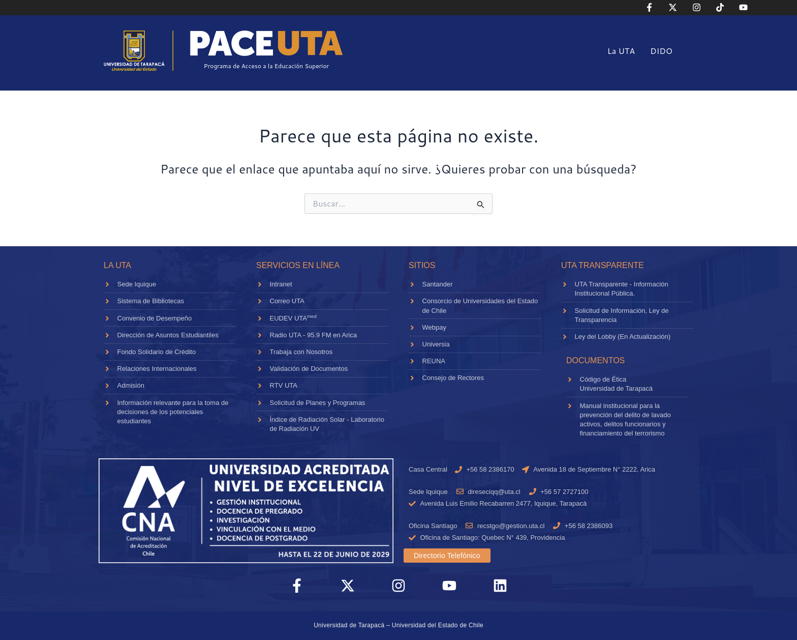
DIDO (661, 50)
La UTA (621, 50)
